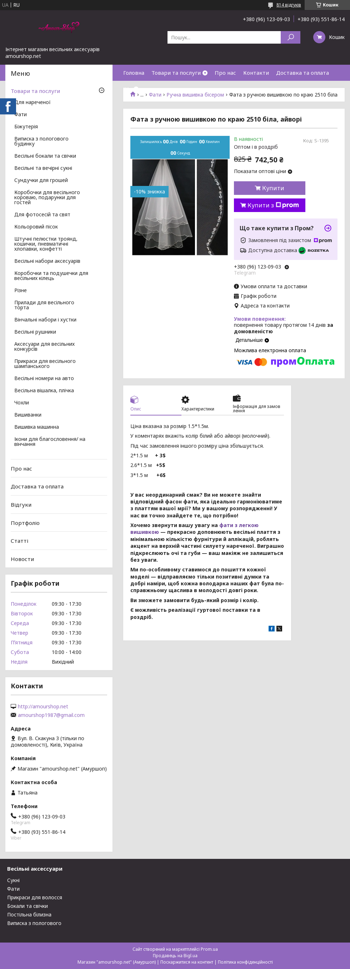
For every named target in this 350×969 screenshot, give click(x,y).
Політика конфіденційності (245, 962)
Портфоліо (25, 522)
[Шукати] (290, 37)
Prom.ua (209, 949)
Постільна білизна (29, 914)
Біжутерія (26, 127)
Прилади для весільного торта (44, 305)
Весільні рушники (35, 332)
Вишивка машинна (36, 427)
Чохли (21, 403)
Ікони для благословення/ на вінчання (49, 442)
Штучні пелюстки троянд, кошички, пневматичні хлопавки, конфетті (46, 244)
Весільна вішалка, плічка (44, 391)
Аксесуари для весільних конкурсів (44, 346)
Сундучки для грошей (41, 180)
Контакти (256, 72)
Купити (273, 188)
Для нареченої (32, 102)
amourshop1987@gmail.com (51, 715)
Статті (19, 540)
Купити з (273, 205)
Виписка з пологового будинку (41, 141)
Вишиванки (27, 415)
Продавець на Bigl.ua (175, 956)
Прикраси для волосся (34, 897)
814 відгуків (288, 5)
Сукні (13, 880)
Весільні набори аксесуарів (47, 261)
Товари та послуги (176, 72)
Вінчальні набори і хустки (45, 320)
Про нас (225, 72)
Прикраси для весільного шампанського (45, 364)
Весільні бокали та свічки (45, 156)
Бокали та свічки (27, 905)
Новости (22, 558)
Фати (20, 115)
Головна (133, 72)
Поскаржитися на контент (186, 962)
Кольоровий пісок (36, 227)
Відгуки (21, 504)
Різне (20, 291)
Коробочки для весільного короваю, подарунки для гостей (47, 198)
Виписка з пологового (34, 923)
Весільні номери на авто (44, 379)
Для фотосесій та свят (42, 215)
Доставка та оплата (302, 72)
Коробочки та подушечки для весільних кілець (51, 276)
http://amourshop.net (43, 706)
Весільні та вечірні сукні (43, 168)
